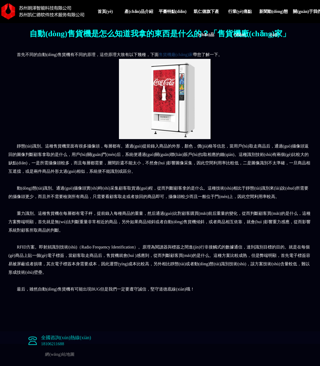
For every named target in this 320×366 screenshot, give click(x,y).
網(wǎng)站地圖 (59, 354)
